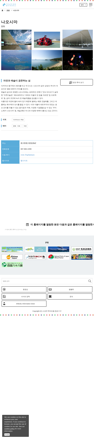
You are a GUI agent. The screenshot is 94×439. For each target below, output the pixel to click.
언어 (82, 5)
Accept (7, 434)
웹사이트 (24, 161)
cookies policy (9, 429)
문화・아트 (16, 126)
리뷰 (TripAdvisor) (27, 155)
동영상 (25, 413)
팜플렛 (71, 413)
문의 (71, 420)
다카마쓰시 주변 (18, 120)
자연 (25, 126)
